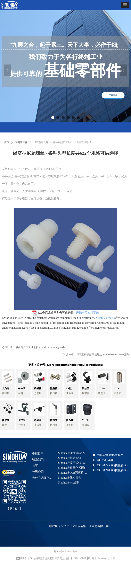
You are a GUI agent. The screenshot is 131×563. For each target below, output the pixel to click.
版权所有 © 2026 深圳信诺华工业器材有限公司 (79, 526)
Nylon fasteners (104, 317)
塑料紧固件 (21, 142)
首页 (6, 142)
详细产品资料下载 (87, 312)
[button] (125, 5)
